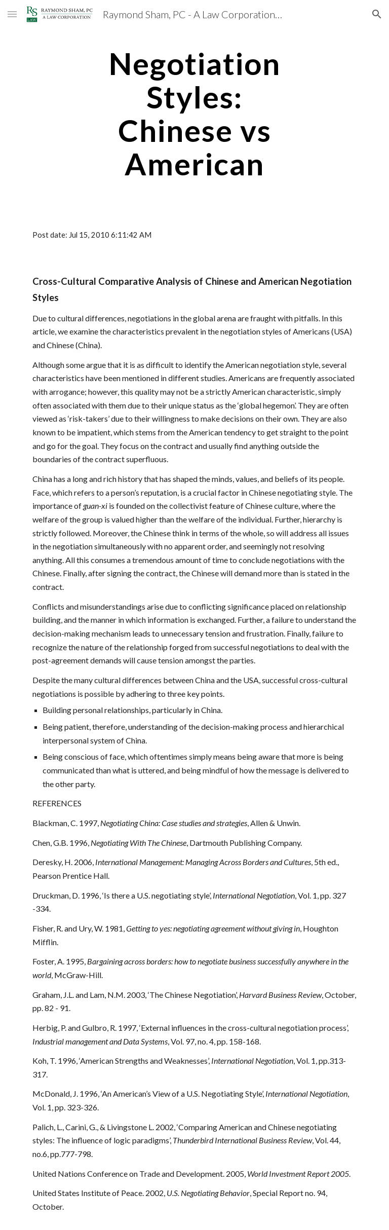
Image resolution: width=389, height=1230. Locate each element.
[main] (194, 113)
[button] (12, 14)
